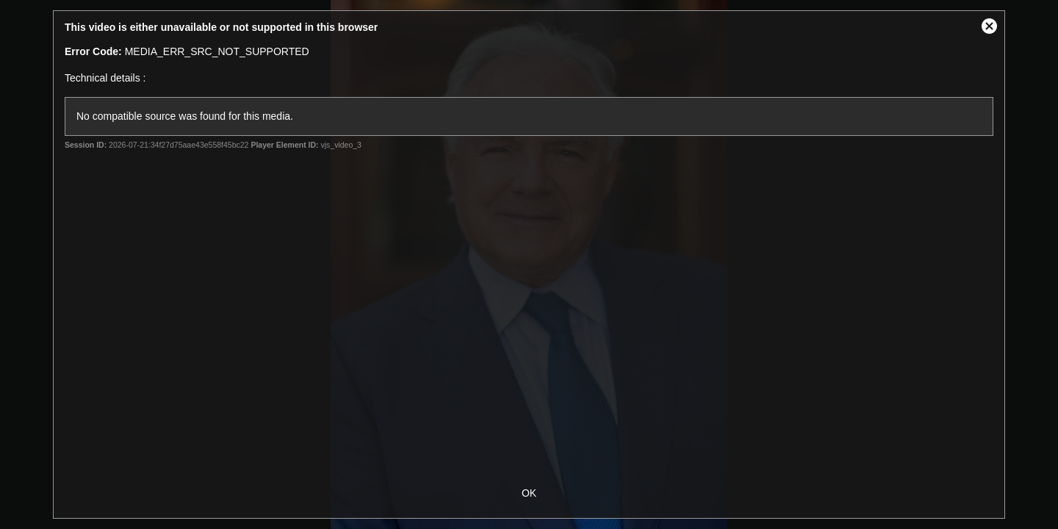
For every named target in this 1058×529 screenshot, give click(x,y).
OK (529, 493)
